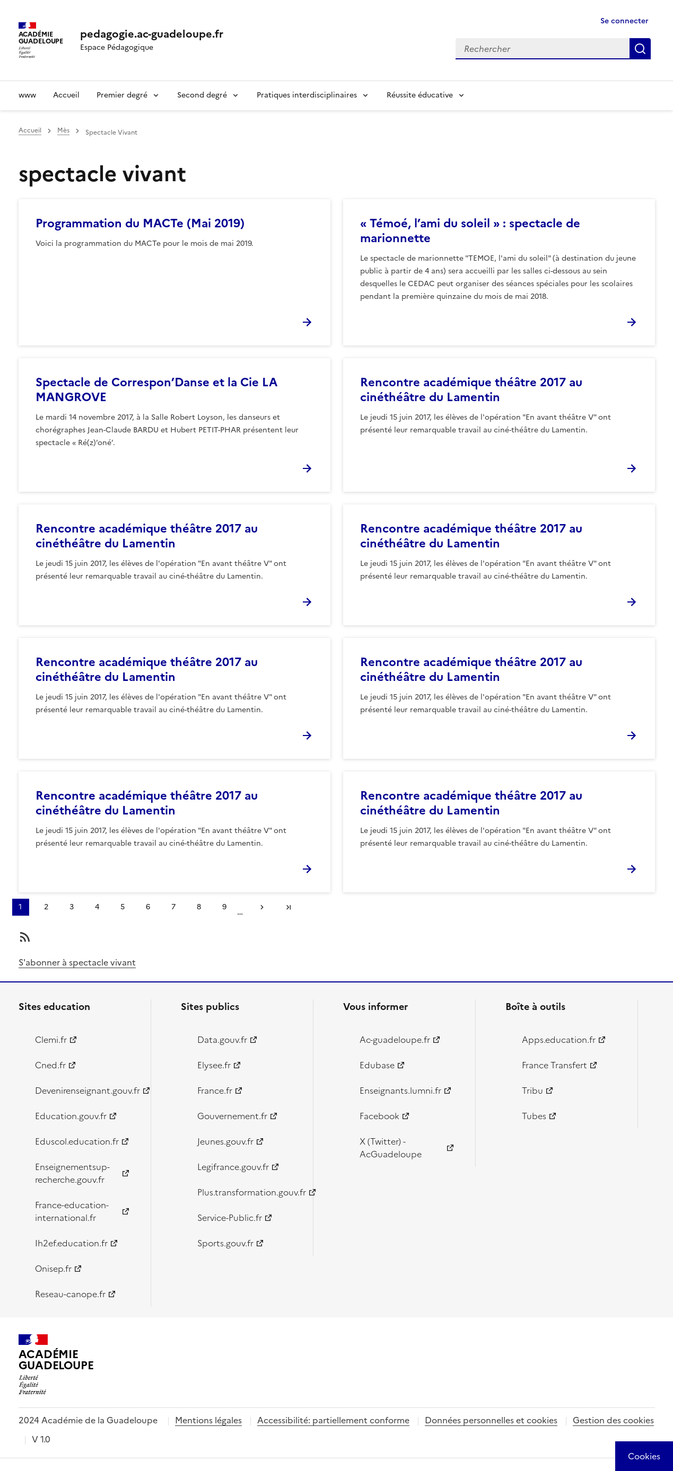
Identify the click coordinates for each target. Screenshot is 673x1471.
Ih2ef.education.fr (71, 1243)
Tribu (532, 1090)
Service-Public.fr (229, 1217)
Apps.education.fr (559, 1039)
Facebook (379, 1116)
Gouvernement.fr (232, 1116)
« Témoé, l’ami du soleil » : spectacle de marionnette (470, 231)
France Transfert (554, 1065)
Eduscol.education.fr (77, 1141)
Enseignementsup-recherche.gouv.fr (72, 1173)
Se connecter (624, 20)
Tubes (534, 1116)
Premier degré (122, 95)
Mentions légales (208, 1420)
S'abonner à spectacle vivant (77, 962)
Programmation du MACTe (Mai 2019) (140, 223)
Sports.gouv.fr (225, 1243)
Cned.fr (50, 1065)
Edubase (377, 1065)
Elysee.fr (214, 1065)
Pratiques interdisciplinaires (307, 95)
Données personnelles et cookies (491, 1420)
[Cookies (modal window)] (644, 1456)
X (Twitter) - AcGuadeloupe (391, 1147)
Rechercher (640, 48)
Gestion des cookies (613, 1420)
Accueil (66, 95)
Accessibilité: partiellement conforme (333, 1420)
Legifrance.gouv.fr (233, 1166)
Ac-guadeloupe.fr (395, 1039)
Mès (63, 130)
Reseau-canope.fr (70, 1294)
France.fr (214, 1090)
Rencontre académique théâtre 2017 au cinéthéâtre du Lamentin (471, 390)
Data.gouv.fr (222, 1039)
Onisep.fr (53, 1268)
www (27, 95)
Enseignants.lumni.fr (400, 1090)
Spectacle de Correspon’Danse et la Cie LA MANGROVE (156, 390)
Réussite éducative (420, 95)
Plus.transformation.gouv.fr (249, 1192)
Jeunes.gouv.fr (225, 1141)
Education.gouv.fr (71, 1116)
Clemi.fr (51, 1039)
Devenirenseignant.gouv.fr (86, 1090)
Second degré (202, 95)
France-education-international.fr (72, 1211)
